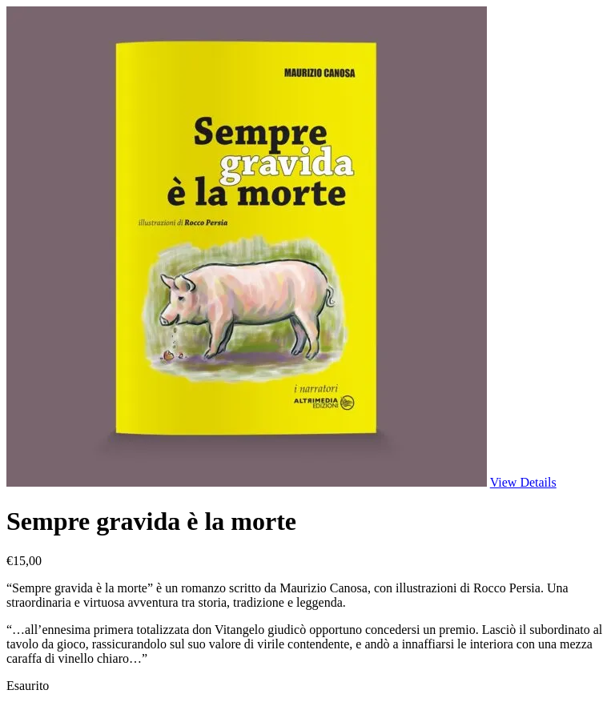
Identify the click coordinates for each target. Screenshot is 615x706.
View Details (523, 482)
